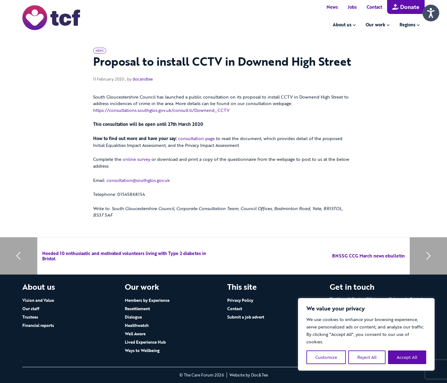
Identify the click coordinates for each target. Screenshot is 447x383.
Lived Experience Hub (145, 342)
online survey (136, 159)
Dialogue (133, 317)
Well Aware (135, 334)
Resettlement (137, 308)
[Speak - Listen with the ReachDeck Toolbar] (430, 13)
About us (342, 24)
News (332, 7)
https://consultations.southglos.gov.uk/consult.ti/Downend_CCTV (161, 110)
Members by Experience (147, 300)
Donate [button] (405, 7)
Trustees (30, 317)
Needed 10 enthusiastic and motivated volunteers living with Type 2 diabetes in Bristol (124, 256)
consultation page (196, 138)
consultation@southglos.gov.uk (138, 180)
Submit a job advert (245, 317)
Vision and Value (38, 300)
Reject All (367, 357)
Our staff (30, 308)
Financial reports (38, 325)
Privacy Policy (240, 300)
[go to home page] (51, 17)
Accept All (407, 357)
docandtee (143, 79)
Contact (374, 7)
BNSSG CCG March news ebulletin (368, 255)
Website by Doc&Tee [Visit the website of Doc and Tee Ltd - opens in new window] (248, 375)
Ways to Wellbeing (142, 350)
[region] (366, 334)
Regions (407, 24)
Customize (326, 357)
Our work (375, 24)
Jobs (352, 7)
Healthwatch (137, 325)
